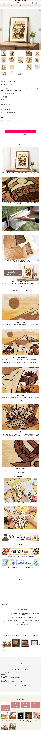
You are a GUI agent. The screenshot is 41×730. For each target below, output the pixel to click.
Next (40, 29)
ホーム (2, 8)
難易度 (20, 5)
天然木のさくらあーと (12, 8)
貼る (6, 8)
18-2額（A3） (5, 96)
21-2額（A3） (5, 97)
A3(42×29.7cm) (21, 8)
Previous (1, 29)
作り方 (12, 5)
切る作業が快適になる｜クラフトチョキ (9, 93)
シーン (29, 5)
